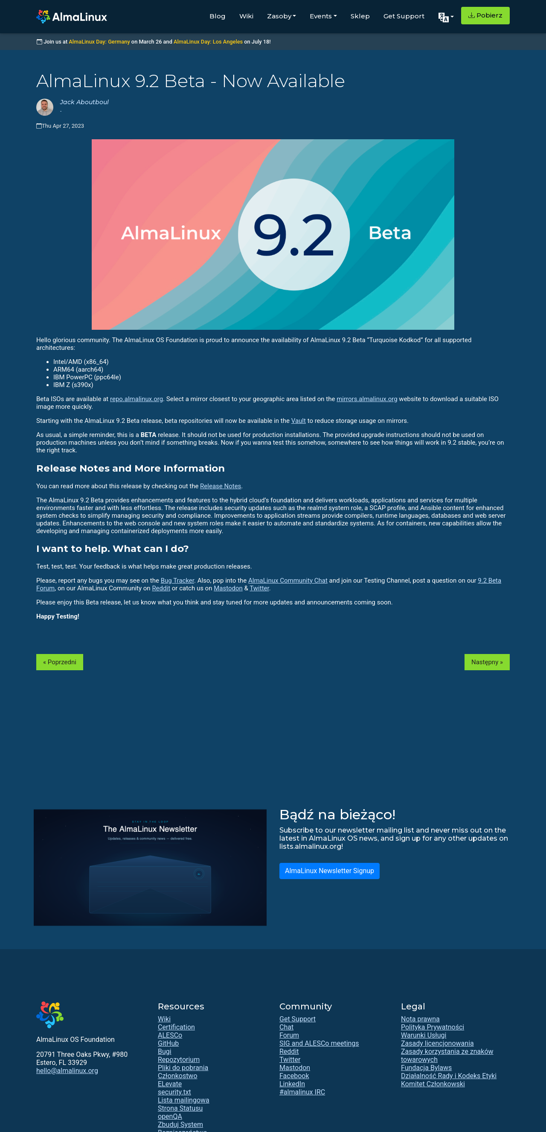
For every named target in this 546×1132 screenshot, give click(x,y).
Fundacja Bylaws (426, 1068)
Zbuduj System (180, 1124)
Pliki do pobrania (183, 1068)
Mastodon (228, 588)
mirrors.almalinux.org (367, 399)
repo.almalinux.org (136, 399)
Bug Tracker (177, 580)
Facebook (294, 1076)
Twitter (259, 588)
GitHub (168, 1043)
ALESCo (170, 1035)
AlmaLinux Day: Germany (99, 41)
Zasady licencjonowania (437, 1043)
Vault (298, 421)
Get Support (403, 16)
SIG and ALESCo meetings (319, 1043)
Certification (176, 1027)
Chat (286, 1027)
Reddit (161, 588)
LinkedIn (292, 1084)
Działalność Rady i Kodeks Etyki (449, 1076)
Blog (217, 16)
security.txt (174, 1092)
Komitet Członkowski (433, 1084)
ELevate (170, 1084)
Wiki (246, 16)
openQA (170, 1116)
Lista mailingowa (183, 1100)
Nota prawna (420, 1019)
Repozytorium (179, 1060)
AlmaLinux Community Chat (288, 580)
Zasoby (279, 16)
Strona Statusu (180, 1108)
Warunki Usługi (423, 1035)
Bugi (164, 1051)
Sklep (360, 16)
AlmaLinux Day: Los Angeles (208, 41)
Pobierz (485, 15)
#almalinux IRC (302, 1092)
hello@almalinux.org (67, 1071)
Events (321, 16)
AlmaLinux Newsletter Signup (329, 871)
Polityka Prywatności (432, 1027)
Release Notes (220, 486)
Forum (289, 1035)
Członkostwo (177, 1076)
